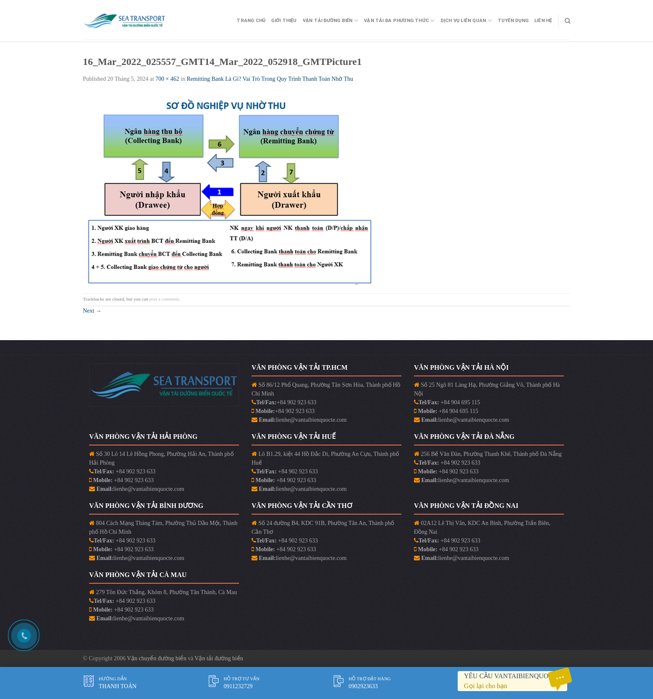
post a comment (164, 298)
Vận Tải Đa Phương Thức (399, 21)
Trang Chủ (251, 20)
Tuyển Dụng (513, 20)
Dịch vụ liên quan (466, 21)
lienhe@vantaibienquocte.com (311, 420)
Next (92, 311)
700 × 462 (167, 79)
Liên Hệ (543, 20)
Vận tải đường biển (218, 658)
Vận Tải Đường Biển (330, 21)
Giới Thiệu (284, 20)
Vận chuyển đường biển (157, 658)
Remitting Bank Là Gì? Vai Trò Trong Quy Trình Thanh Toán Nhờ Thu (270, 79)
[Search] (567, 20)
